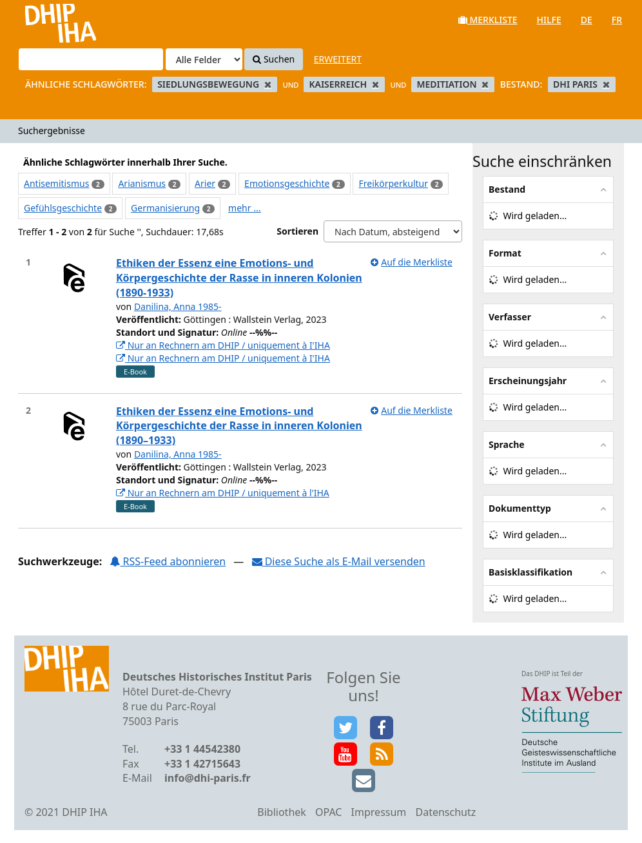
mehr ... (244, 208)
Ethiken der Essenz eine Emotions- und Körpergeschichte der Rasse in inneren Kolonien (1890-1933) (239, 278)
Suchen (274, 59)
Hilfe (549, 20)
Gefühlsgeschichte (63, 208)
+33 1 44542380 (202, 749)
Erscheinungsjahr (528, 380)
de (586, 20)
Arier (205, 183)
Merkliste (488, 20)
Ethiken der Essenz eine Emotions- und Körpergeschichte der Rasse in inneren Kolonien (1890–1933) (239, 426)
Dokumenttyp (520, 508)
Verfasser (510, 317)
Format (505, 253)
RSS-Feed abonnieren (168, 561)
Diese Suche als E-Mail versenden (338, 561)
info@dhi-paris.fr (207, 778)
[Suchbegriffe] (91, 59)
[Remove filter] (267, 84)
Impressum (379, 812)
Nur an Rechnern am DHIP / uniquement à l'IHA (222, 493)
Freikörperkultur (393, 183)
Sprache (507, 444)
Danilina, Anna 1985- (178, 306)
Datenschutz (445, 812)
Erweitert (338, 59)
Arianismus (142, 183)
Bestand (507, 189)
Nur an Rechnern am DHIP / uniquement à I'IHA (223, 345)
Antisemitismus (56, 183)
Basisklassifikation (530, 572)
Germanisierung (165, 208)
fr (617, 20)
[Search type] (204, 59)
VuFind (44, 19)
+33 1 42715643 (202, 764)
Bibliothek (281, 812)
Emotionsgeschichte (286, 183)
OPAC (328, 812)
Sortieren (297, 231)
